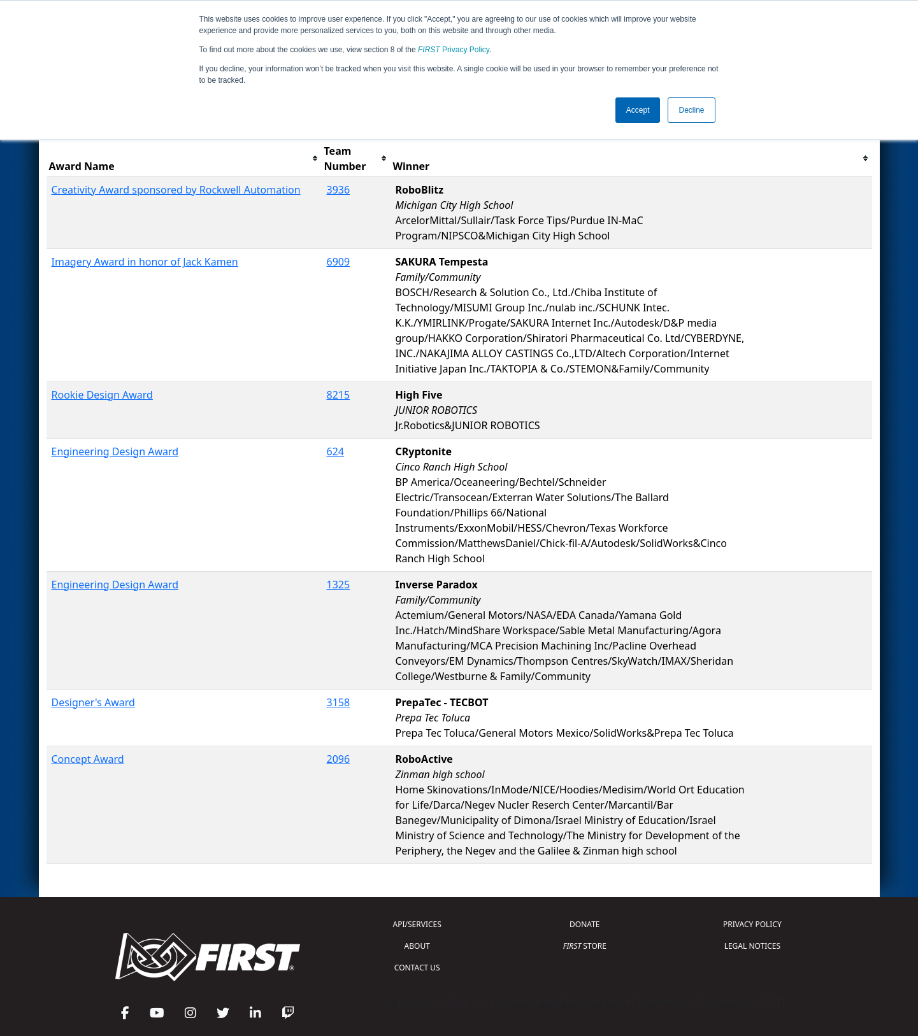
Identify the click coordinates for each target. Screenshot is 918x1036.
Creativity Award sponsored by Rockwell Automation (176, 190)
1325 (338, 585)
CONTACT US (417, 967)
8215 (338, 395)
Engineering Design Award (115, 451)
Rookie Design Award (102, 395)
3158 (338, 702)
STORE (584, 945)
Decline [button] (691, 110)
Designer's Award (93, 702)
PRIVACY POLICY (752, 924)
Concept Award (88, 759)
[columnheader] (184, 159)
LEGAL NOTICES (752, 945)
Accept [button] (638, 110)
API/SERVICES (417, 924)
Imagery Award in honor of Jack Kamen (145, 262)
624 (335, 451)
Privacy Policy (453, 49)
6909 (338, 262)
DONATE (584, 924)
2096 (338, 759)
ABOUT (417, 945)
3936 (338, 190)
